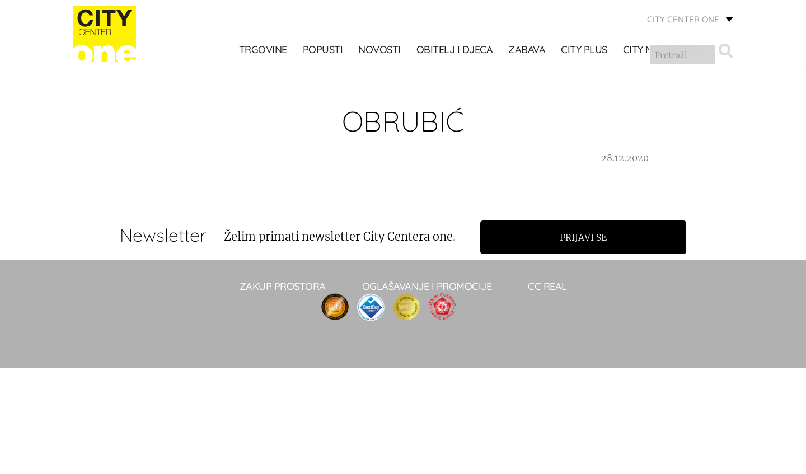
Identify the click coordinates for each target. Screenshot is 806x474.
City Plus (584, 51)
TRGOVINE (263, 51)
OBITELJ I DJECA (454, 51)
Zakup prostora (283, 285)
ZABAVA (527, 51)
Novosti (380, 51)
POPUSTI (323, 51)
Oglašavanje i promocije (427, 285)
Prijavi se (586, 236)
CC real (547, 285)
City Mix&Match (662, 51)
